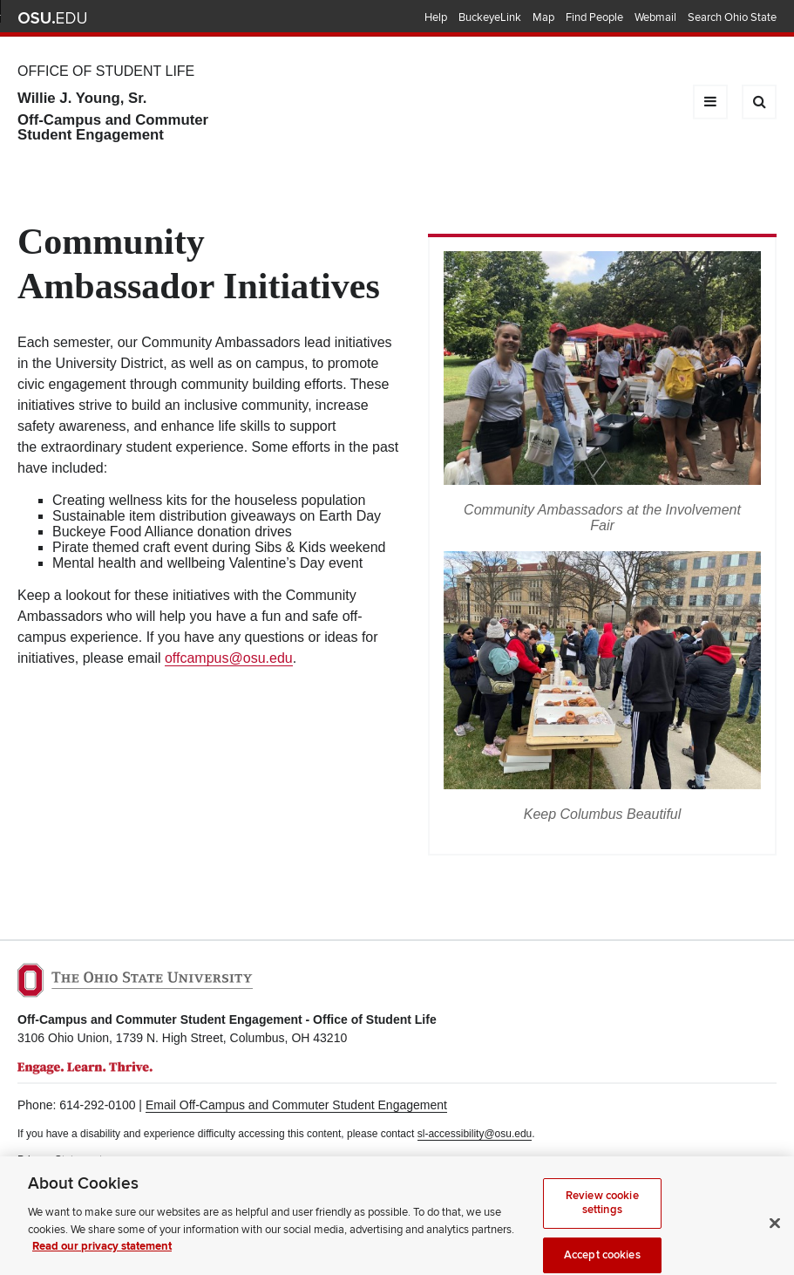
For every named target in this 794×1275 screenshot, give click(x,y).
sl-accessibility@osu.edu (475, 1134)
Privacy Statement (59, 1160)
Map (543, 17)
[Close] (775, 1231)
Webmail (655, 17)
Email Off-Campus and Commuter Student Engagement (296, 1105)
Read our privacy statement (102, 1255)
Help (435, 17)
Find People (594, 17)
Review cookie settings (602, 1211)
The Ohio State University (52, 18)
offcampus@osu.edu (229, 658)
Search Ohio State (732, 17)
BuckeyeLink (489, 17)
